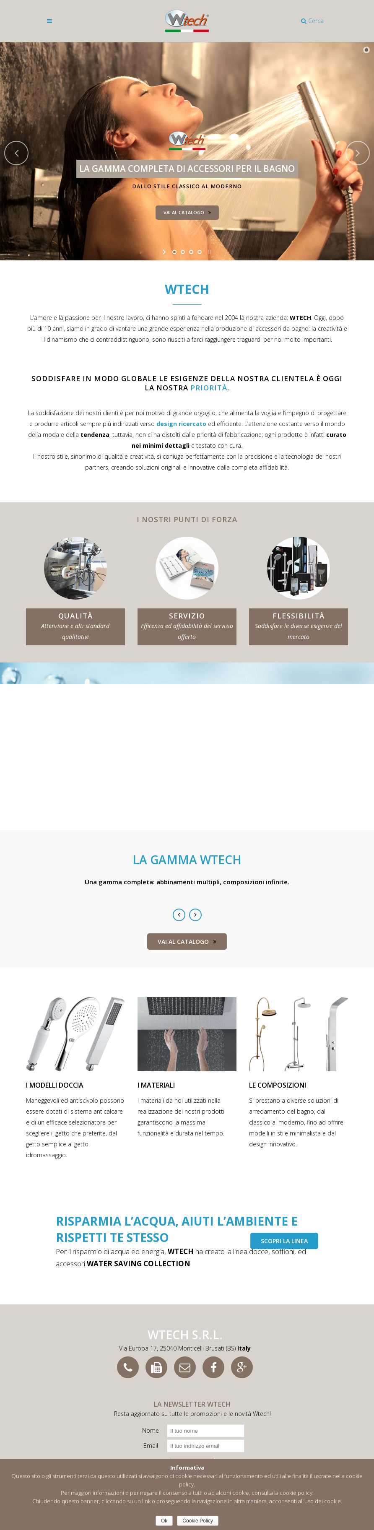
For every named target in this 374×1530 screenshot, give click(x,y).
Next (195, 915)
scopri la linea (284, 1241)
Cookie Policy (197, 1521)
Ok (164, 1521)
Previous (179, 915)
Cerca (312, 21)
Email (150, 1445)
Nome (150, 1430)
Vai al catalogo (187, 942)
